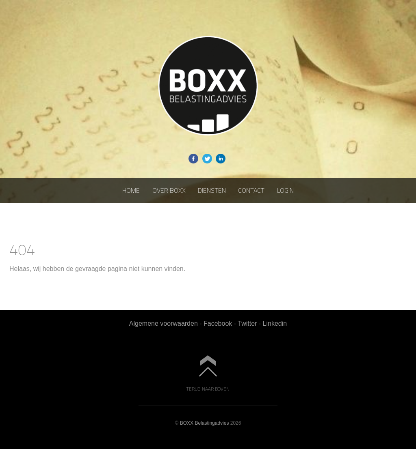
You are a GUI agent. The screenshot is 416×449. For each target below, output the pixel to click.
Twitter (247, 323)
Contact (251, 190)
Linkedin (275, 323)
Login (285, 190)
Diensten (212, 190)
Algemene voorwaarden (163, 323)
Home (131, 190)
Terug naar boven (208, 388)
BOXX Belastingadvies (204, 423)
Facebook (218, 323)
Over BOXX (169, 190)
